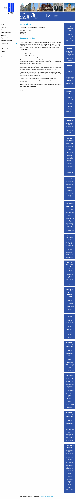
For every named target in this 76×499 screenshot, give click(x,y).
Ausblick (3, 54)
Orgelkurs (3, 36)
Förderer (3, 52)
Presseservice (4, 44)
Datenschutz (50, 496)
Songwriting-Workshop (6, 41)
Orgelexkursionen (5, 38)
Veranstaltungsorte (6, 33)
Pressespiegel (5, 46)
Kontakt (3, 57)
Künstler (3, 30)
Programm (3, 28)
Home (2, 25)
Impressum (43, 496)
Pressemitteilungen (7, 49)
